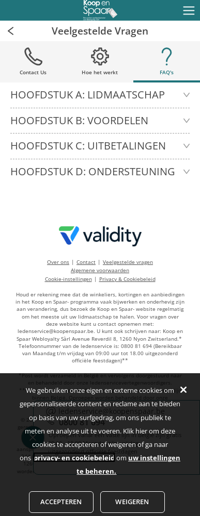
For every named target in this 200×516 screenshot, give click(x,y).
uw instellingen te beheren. (128, 469)
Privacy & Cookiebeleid (127, 278)
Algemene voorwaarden (100, 270)
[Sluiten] (183, 395)
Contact (86, 261)
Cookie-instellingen (68, 278)
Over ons (58, 261)
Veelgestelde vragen (128, 261)
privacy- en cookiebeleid (74, 462)
